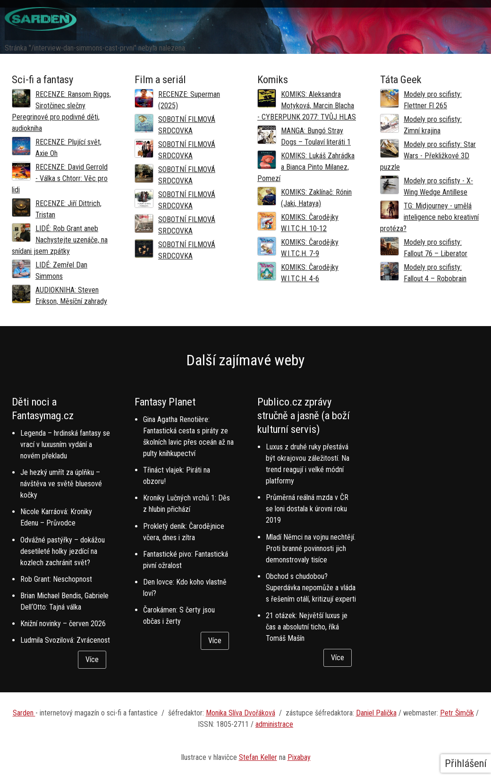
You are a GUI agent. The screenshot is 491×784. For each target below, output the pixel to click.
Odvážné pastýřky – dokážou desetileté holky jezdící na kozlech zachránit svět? (62, 551)
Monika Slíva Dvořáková (240, 712)
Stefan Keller (258, 757)
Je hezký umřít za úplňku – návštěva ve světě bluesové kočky (61, 484)
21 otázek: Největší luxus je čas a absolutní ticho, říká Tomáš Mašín (306, 627)
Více (92, 659)
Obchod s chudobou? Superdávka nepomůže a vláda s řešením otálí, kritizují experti (311, 587)
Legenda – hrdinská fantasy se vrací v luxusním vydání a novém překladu (65, 444)
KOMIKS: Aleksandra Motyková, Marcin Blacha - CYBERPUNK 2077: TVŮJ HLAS (306, 105)
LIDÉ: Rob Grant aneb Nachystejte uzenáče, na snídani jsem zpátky (60, 240)
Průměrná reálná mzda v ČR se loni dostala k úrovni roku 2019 (307, 509)
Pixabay (299, 757)
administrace (274, 724)
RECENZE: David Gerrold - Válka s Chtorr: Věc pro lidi (60, 178)
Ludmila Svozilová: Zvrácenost (65, 640)
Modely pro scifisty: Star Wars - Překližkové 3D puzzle (428, 156)
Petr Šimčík (457, 712)
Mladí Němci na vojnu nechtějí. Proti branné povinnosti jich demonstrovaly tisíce (311, 548)
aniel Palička (379, 712)
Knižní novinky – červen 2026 (63, 623)
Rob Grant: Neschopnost (56, 579)
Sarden (24, 712)
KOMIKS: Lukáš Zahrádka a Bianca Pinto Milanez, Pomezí (306, 167)
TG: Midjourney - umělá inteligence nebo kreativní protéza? (429, 217)
